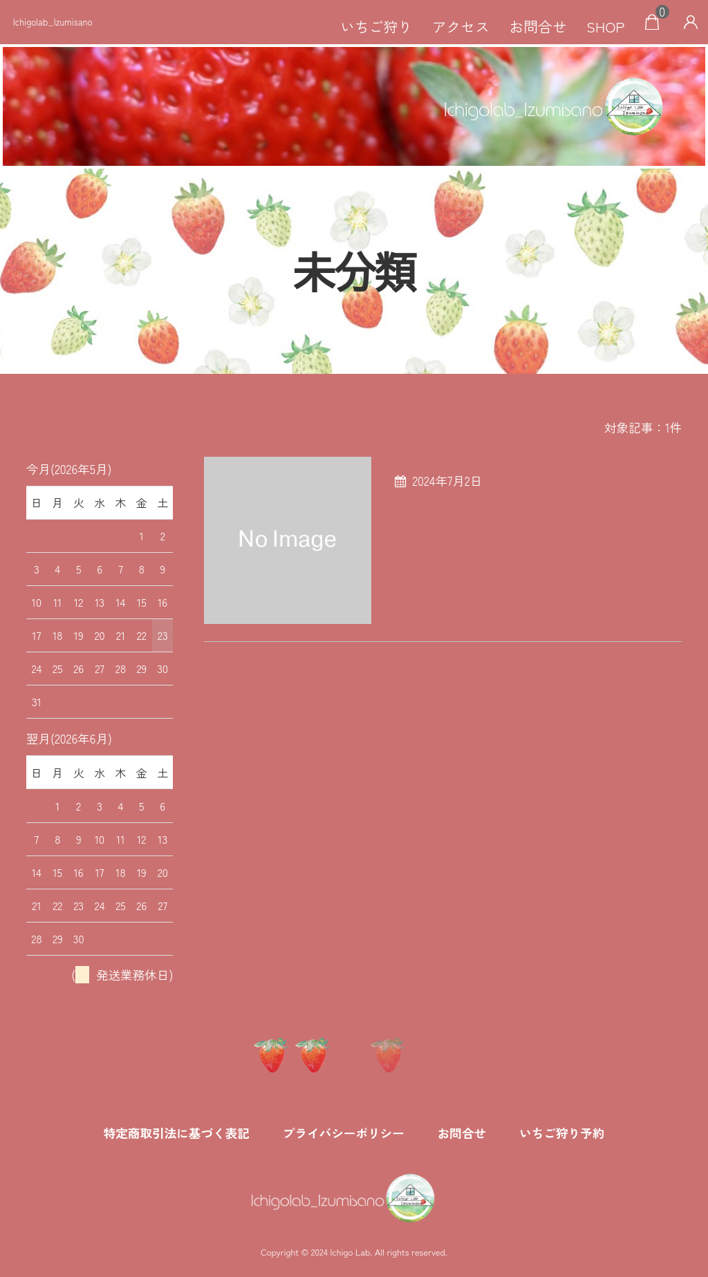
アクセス (461, 26)
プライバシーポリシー (343, 1133)
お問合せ (538, 26)
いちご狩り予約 (561, 1133)
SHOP (605, 26)
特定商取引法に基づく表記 (177, 1133)
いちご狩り (376, 26)
